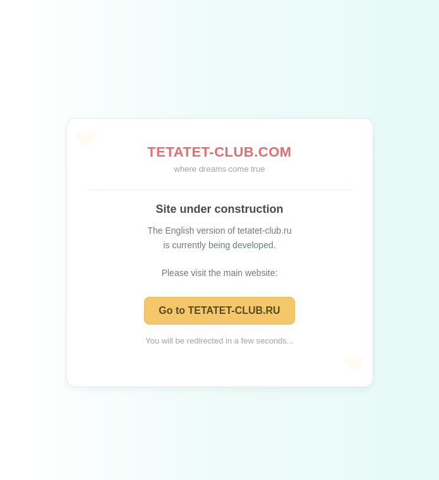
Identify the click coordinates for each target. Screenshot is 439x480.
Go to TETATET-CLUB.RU (219, 310)
